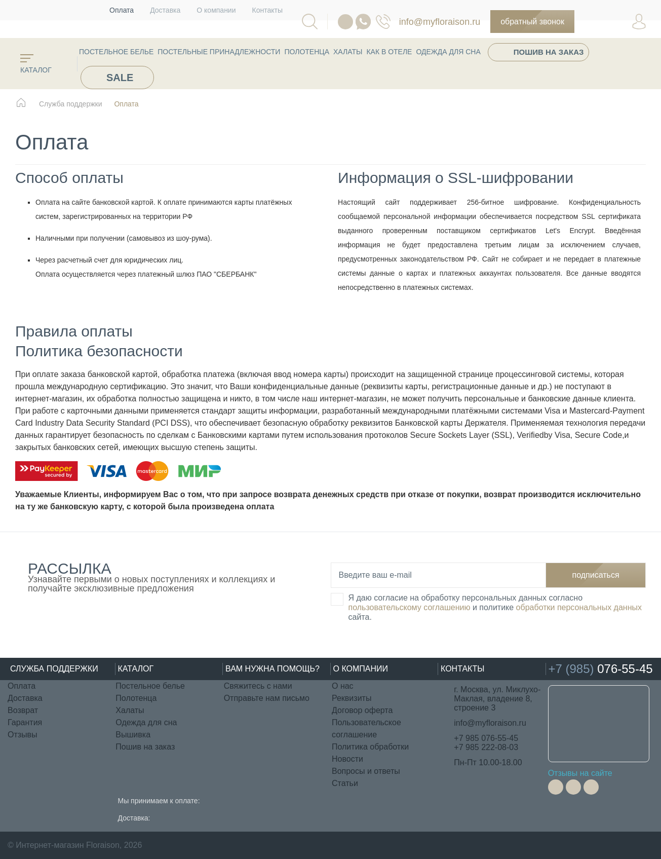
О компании (216, 10)
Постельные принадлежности (219, 52)
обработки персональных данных (579, 607)
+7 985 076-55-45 (486, 738)
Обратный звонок (532, 21)
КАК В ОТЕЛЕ (389, 52)
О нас (343, 686)
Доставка (165, 10)
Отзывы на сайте (580, 773)
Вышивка (132, 734)
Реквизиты (351, 698)
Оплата (121, 10)
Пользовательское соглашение (366, 728)
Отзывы (22, 734)
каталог (36, 64)
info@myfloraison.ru (439, 22)
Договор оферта (362, 710)
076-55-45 (383, 21)
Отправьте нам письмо (266, 698)
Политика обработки (370, 746)
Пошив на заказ (549, 52)
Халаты (347, 52)
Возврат (23, 710)
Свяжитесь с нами (258, 686)
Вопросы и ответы (366, 771)
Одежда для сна (448, 52)
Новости (347, 759)
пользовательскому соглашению (409, 607)
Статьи (345, 783)
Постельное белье (116, 52)
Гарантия (25, 722)
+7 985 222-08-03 (486, 747)
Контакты (267, 10)
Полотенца (306, 52)
